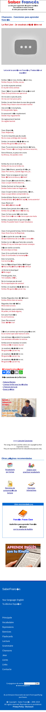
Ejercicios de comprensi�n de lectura (10, 489)
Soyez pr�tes (8, 389)
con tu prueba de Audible (23, 529)
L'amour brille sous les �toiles (15, 384)
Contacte (6, 669)
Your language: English (13, 599)
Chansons (7, 650)
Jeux (4, 655)
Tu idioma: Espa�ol (11, 604)
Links (4, 664)
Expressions (8, 627)
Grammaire (7, 645)
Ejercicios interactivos (31, 488)
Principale (7, 617)
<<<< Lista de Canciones (22, 441)
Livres (5, 659)
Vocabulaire (8, 622)
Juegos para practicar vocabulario (31, 470)
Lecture (6, 641)
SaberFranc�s (11, 589)
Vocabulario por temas (10, 470)
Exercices (6, 631)
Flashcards (7, 636)
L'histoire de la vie (10, 387)
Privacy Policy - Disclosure (23, 706)
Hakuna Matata (9, 382)
